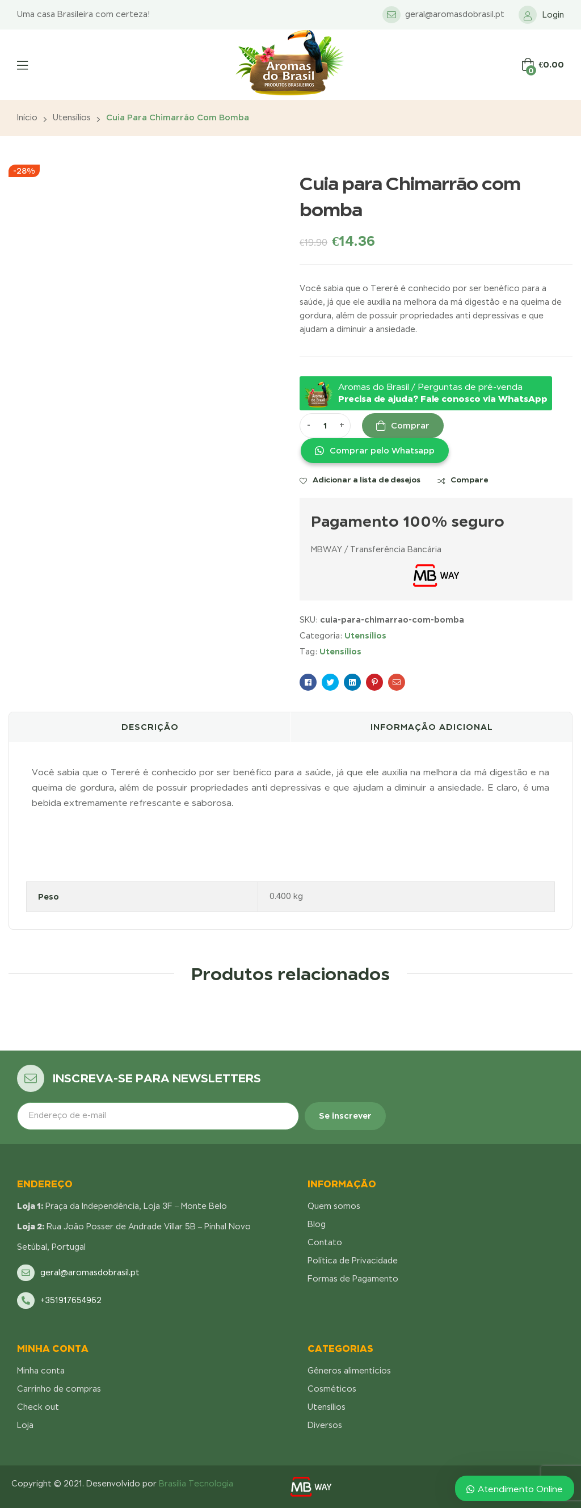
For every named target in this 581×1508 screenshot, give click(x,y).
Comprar (410, 425)
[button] (374, 450)
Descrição (150, 727)
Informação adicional (432, 727)
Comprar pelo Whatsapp (382, 450)
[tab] (149, 727)
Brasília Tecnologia (196, 1483)
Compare (469, 479)
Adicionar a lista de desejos (366, 479)
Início (27, 117)
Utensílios (72, 117)
